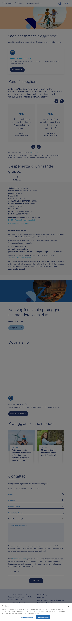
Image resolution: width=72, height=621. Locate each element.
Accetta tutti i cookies (43, 617)
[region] (36, 612)
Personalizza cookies (27, 617)
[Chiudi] (69, 606)
